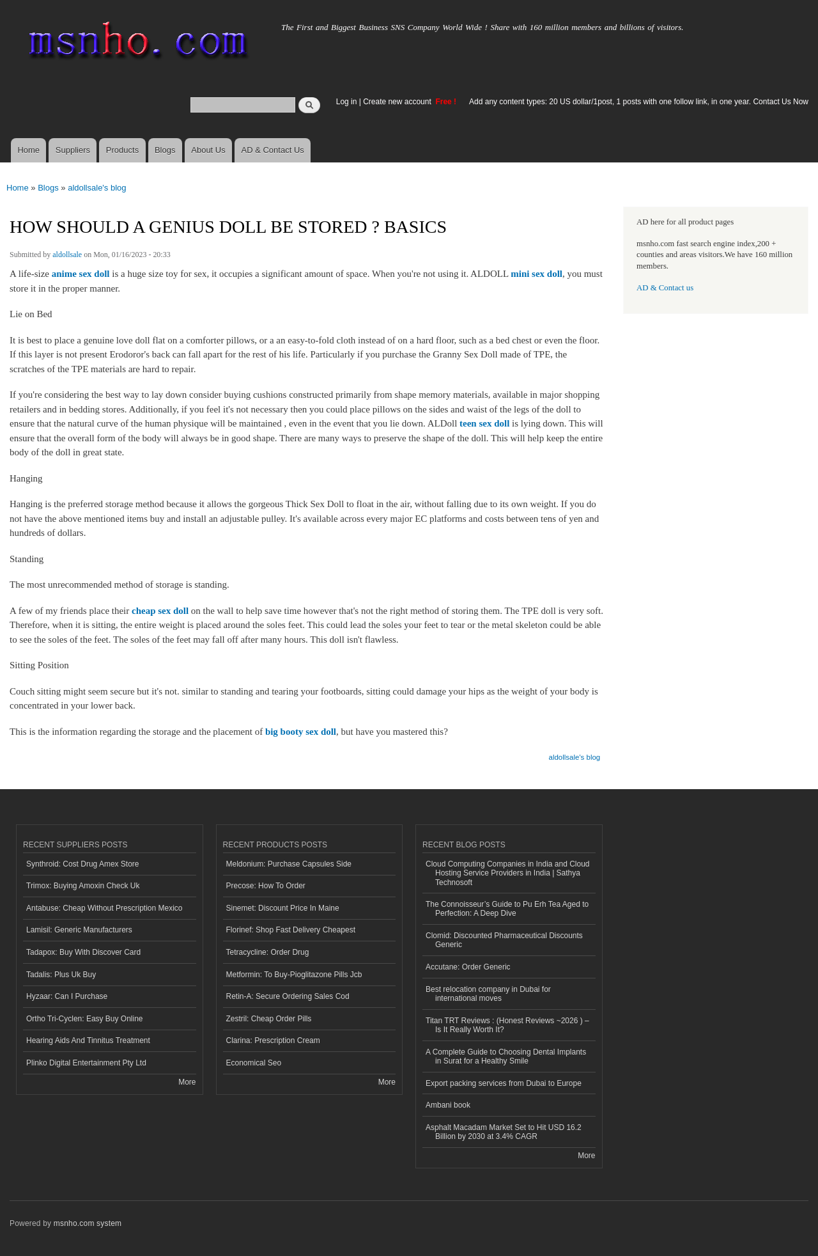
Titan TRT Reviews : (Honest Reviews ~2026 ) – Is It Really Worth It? (507, 1025)
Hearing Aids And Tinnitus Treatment (88, 1040)
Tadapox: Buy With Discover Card (83, 952)
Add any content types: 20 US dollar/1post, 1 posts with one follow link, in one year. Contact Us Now (638, 101)
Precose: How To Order (265, 885)
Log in (346, 101)
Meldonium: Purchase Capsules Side (289, 864)
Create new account (398, 101)
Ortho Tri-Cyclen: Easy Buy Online (84, 1018)
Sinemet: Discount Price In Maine (282, 908)
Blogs (165, 150)
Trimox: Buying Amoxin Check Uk (82, 885)
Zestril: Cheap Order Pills (269, 1018)
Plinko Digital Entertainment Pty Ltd (86, 1062)
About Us (208, 150)
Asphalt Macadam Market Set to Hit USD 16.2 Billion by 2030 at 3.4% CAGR (504, 1132)
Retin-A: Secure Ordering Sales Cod (288, 996)
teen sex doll (484, 423)
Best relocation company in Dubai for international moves (488, 994)
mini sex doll (536, 274)
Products (122, 150)
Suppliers (73, 150)
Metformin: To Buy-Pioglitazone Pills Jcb (294, 974)
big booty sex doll (300, 731)
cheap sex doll (160, 611)
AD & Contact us (665, 287)
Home (28, 150)
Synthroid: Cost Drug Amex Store (82, 864)
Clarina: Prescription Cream (273, 1040)
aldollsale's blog (97, 187)
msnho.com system (87, 1223)
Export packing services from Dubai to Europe (504, 1083)
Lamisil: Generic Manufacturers (79, 929)
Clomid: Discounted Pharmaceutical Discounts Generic (504, 940)
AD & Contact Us (273, 150)
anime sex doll (81, 274)
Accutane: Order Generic (468, 966)
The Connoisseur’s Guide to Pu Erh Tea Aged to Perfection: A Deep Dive (507, 909)
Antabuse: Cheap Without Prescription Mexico (104, 908)
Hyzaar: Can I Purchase (66, 996)
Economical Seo (254, 1062)
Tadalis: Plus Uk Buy (61, 974)
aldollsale (67, 254)
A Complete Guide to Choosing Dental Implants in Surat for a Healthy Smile (506, 1056)
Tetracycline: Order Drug (267, 952)
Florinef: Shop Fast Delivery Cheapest (291, 929)
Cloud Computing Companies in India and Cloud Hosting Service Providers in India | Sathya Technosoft (508, 873)
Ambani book (448, 1105)
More (187, 1082)
